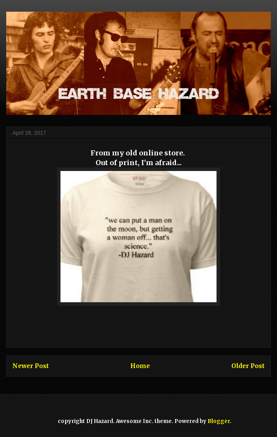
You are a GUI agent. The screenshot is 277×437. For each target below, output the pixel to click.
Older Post (248, 366)
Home (140, 366)
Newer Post (30, 366)
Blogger (219, 421)
